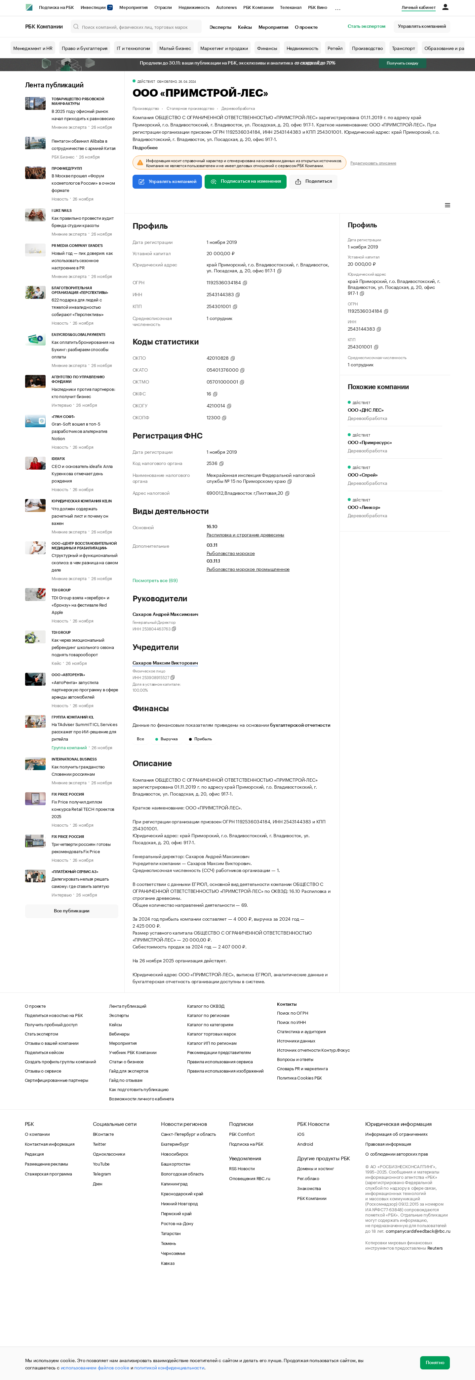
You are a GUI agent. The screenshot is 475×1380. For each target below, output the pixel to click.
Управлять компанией (422, 26)
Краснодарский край (182, 1292)
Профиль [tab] (142, 205)
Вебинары (119, 1132)
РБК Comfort (242, 1233)
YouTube (101, 1263)
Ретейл (335, 47)
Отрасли (163, 7)
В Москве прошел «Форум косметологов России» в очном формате (83, 182)
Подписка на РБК (56, 7)
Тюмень (168, 1342)
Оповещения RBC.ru (249, 1277)
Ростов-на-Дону (177, 1322)
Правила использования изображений (225, 1170)
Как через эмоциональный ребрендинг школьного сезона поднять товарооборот (83, 646)
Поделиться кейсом (44, 1151)
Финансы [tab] (220, 205)
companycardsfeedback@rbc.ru (418, 1330)
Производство (367, 47)
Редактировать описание (373, 162)
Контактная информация (50, 1243)
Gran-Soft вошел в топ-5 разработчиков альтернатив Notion (79, 430)
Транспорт (403, 47)
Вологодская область (182, 1272)
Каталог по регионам (208, 1114)
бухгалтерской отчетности (300, 725)
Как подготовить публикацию (139, 1188)
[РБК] (29, 7)
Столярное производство (190, 108)
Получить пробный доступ (51, 1123)
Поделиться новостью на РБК (54, 1114)
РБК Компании (258, 7)
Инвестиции (97, 7)
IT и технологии (133, 47)
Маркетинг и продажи (224, 47)
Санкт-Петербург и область (188, 1233)
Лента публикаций (54, 85)
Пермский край (176, 1312)
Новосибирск (174, 1253)
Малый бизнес (175, 47)
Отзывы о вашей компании (52, 1142)
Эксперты (220, 27)
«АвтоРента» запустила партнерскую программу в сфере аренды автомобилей (85, 689)
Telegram (102, 1272)
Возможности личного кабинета (141, 1197)
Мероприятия (133, 7)
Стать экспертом (366, 26)
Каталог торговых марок (211, 1132)
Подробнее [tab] (145, 148)
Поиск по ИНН (291, 1121)
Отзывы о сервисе (43, 1170)
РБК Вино (317, 7)
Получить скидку (402, 63)
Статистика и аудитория (301, 1130)
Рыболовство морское (231, 553)
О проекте (306, 27)
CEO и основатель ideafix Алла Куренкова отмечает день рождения (82, 472)
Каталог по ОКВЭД (205, 1105)
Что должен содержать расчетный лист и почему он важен (80, 515)
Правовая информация (388, 1243)
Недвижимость (194, 7)
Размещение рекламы (46, 1263)
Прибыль (200, 739)
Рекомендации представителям (219, 1151)
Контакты (287, 1104)
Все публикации (71, 911)
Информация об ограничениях (396, 1233)
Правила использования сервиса (220, 1160)
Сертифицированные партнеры (56, 1179)
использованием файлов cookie (95, 1367)
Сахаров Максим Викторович (165, 663)
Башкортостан (175, 1263)
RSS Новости (242, 1267)
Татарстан (171, 1332)
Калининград (174, 1282)
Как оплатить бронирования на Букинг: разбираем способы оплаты (83, 348)
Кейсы (245, 27)
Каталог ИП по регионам (212, 1142)
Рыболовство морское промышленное (248, 569)
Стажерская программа (48, 1272)
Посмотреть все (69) (155, 580)
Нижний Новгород (179, 1302)
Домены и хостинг (315, 1267)
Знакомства (309, 1287)
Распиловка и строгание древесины (246, 534)
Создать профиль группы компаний (60, 1160)
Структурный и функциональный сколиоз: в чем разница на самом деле (85, 562)
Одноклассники (109, 1253)
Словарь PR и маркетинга (302, 1167)
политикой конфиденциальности (169, 1367)
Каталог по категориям (210, 1123)
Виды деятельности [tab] (181, 205)
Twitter (99, 1243)
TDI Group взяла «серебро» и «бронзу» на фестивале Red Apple (80, 604)
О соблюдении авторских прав (396, 1253)
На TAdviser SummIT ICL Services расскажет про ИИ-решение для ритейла (84, 731)
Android (305, 1243)
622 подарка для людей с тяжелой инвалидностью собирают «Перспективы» (78, 306)
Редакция (34, 1253)
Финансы (267, 47)
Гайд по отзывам (125, 1179)
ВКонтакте (103, 1233)
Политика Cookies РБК (299, 1176)
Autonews (226, 7)
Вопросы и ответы (295, 1158)
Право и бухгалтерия (84, 47)
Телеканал (290, 7)
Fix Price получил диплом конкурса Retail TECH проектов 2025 (83, 808)
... (338, 6)
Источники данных (296, 1139)
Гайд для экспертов (128, 1170)
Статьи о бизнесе (126, 1160)
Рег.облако (308, 1277)
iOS (300, 1233)
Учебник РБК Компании (132, 1151)
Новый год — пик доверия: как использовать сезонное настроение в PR (82, 259)
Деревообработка (238, 108)
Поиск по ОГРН (292, 1112)
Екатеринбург (175, 1243)
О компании (37, 1233)
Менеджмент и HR (33, 47)
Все (140, 739)
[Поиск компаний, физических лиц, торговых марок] (136, 26)
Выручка (166, 739)
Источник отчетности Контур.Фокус (313, 1149)
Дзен (97, 1282)
